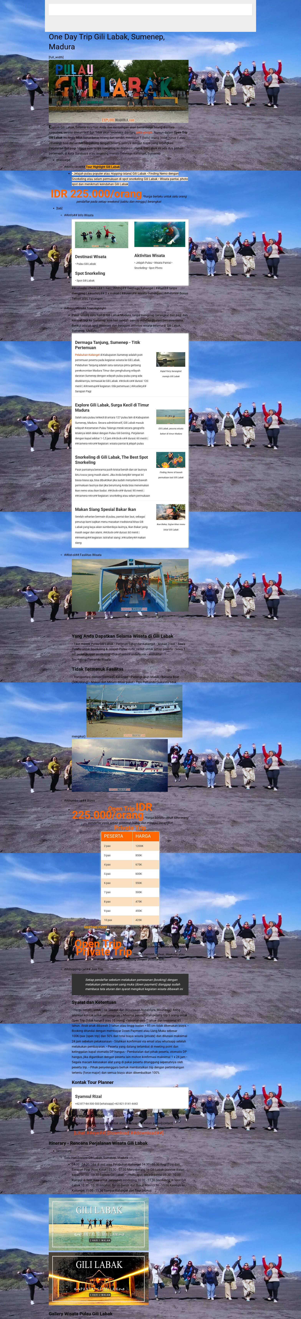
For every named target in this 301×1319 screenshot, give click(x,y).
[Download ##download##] (135, 1133)
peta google (144, 132)
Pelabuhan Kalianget (87, 355)
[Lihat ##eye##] (90, 1133)
